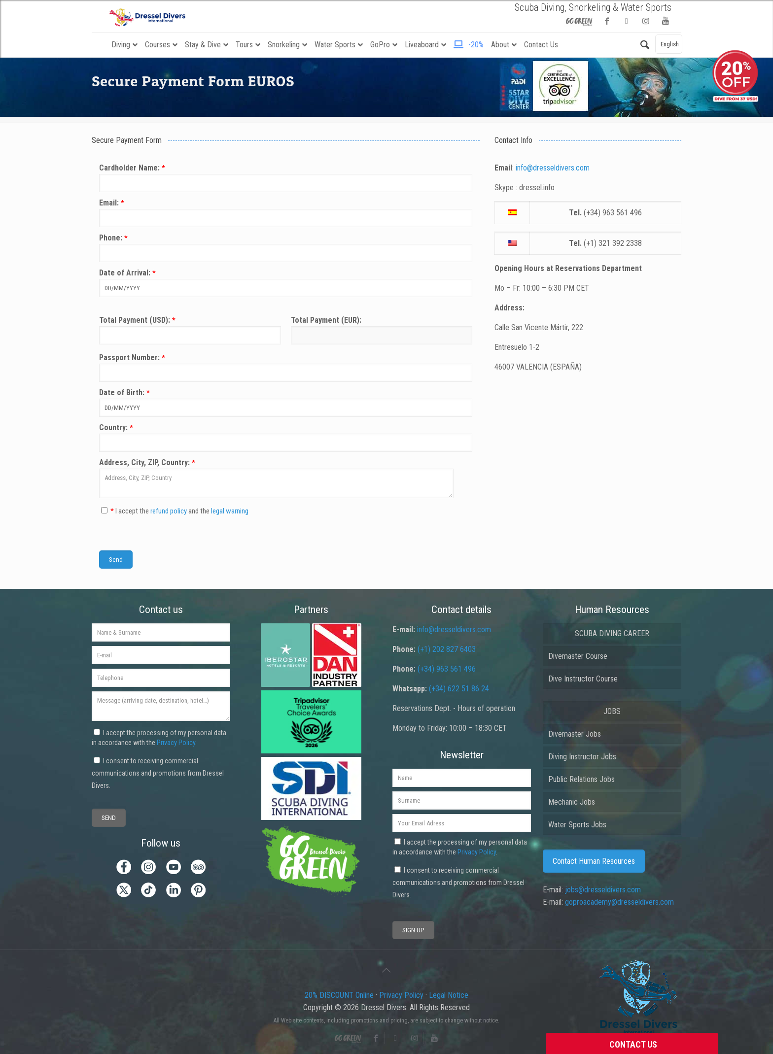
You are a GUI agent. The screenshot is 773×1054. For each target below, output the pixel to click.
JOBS (612, 711)
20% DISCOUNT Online (339, 995)
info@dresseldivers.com (553, 167)
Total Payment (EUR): (382, 329)
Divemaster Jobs (574, 734)
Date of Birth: (285, 402)
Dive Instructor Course (583, 678)
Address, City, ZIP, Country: (285, 478)
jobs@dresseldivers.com (603, 889)
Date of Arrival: (285, 282)
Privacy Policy (176, 743)
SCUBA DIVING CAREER (612, 633)
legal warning (229, 511)
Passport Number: (285, 367)
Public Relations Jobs (581, 779)
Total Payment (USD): (190, 329)
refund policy (168, 511)
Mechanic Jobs (571, 802)
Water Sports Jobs (577, 824)
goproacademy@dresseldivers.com (619, 902)
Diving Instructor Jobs (582, 756)
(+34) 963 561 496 (447, 669)
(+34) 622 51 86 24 (459, 688)
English (670, 44)
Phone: (285, 247)
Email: (285, 212)
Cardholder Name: (285, 177)
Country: (285, 437)
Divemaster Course (577, 656)
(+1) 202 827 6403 (447, 649)
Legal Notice (448, 995)
